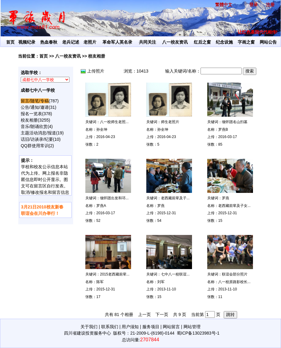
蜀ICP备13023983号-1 (198, 333)
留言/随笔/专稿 (35, 100)
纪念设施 (224, 42)
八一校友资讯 (175, 42)
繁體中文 (223, 4)
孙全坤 (101, 129)
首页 (10, 42)
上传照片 (95, 71)
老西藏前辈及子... (175, 198)
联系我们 (109, 326)
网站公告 (268, 42)
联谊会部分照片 (234, 274)
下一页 (161, 314)
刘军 (161, 282)
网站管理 (192, 326)
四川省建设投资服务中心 (87, 333)
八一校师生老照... (114, 122)
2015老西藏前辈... (115, 274)
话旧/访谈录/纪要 (37, 139)
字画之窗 (246, 42)
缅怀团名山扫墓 (234, 122)
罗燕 (161, 206)
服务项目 (150, 326)
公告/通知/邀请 (35, 107)
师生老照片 (170, 122)
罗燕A (101, 206)
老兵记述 (70, 42)
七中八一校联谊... (175, 274)
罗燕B (223, 129)
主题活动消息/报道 (38, 132)
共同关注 (147, 42)
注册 (270, 4)
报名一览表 (31, 113)
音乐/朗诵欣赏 (34, 126)
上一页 (144, 314)
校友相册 (96, 56)
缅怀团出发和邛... (114, 198)
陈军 (100, 282)
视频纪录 (26, 42)
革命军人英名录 (117, 42)
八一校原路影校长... (234, 282)
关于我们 (89, 326)
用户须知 (130, 326)
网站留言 (171, 326)
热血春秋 (48, 42)
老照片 (90, 42)
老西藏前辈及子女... (234, 206)
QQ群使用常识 (35, 145)
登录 (253, 4)
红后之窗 (202, 42)
